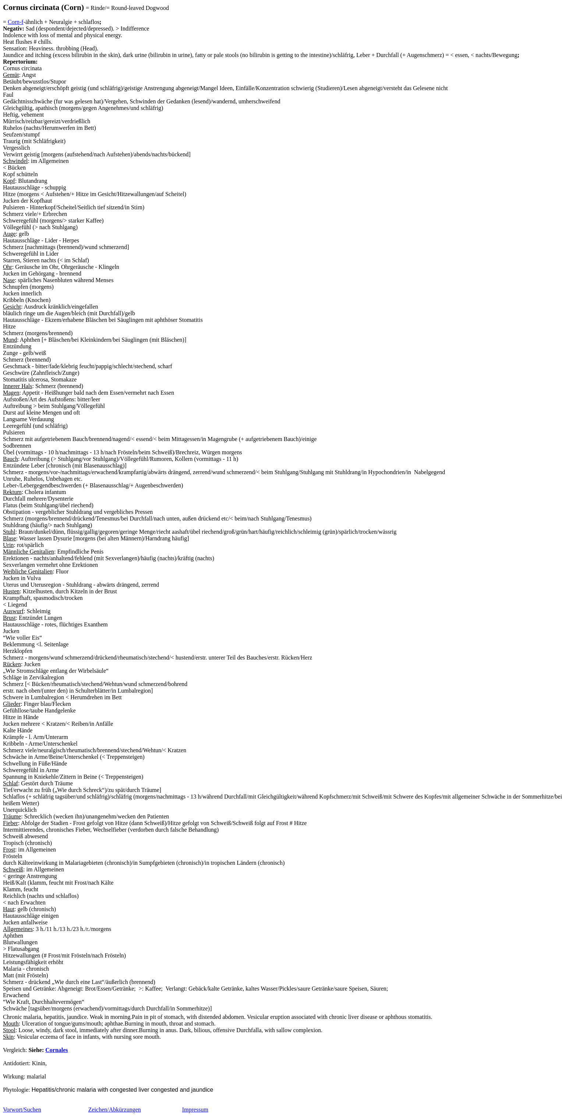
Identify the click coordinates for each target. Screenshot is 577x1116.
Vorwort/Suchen (22, 1109)
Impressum (195, 1109)
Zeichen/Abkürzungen (114, 1109)
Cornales (56, 1050)
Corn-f (16, 22)
